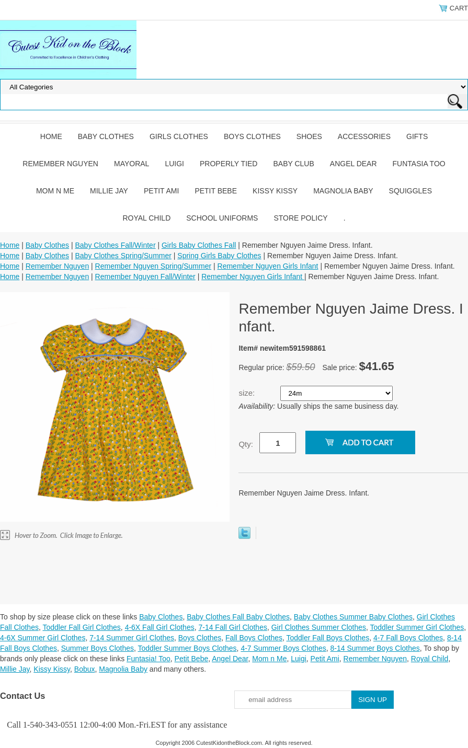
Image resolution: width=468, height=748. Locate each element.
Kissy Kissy (275, 191)
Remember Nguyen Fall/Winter (145, 276)
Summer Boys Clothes (97, 648)
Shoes (309, 136)
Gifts (417, 136)
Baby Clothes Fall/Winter (115, 245)
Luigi (174, 163)
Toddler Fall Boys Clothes (328, 638)
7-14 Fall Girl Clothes (232, 627)
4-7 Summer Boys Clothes (283, 648)
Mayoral (131, 163)
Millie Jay (109, 191)
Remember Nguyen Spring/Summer (153, 266)
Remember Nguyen (60, 163)
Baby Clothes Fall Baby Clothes (238, 617)
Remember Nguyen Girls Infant (268, 266)
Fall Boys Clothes (253, 638)
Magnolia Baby (343, 191)
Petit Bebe (216, 191)
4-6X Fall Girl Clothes (160, 627)
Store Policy (300, 218)
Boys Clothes (252, 136)
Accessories (364, 136)
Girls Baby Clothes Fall (199, 245)
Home (51, 136)
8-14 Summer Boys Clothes (375, 648)
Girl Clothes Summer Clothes (318, 627)
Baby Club (293, 163)
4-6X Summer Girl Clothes (42, 638)
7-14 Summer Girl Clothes (131, 638)
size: (247, 392)
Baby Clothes (106, 136)
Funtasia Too (419, 163)
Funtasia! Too (148, 658)
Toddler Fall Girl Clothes (81, 627)
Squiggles (410, 191)
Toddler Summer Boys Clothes (187, 648)
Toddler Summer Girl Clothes (417, 627)
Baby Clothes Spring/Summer (123, 255)
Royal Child (146, 218)
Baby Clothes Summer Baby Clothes (353, 617)
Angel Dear (353, 163)
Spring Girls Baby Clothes (219, 255)
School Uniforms (222, 218)
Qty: (245, 444)
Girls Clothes (179, 136)
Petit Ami (161, 191)
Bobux (84, 669)
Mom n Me (55, 191)
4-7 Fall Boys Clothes (408, 638)
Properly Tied (228, 163)
